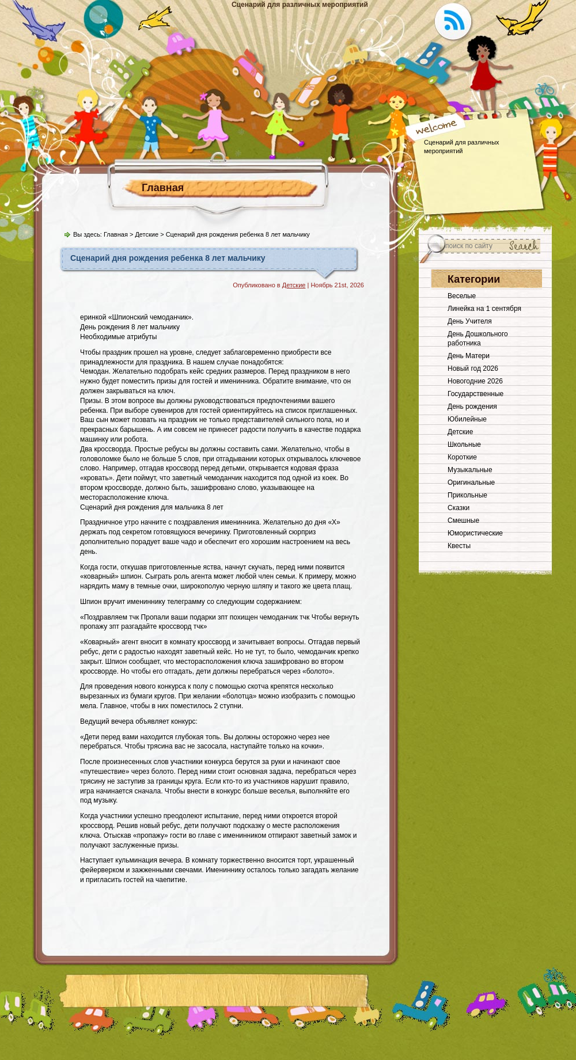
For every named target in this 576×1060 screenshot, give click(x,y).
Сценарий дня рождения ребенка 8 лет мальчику (168, 258)
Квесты (459, 546)
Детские (146, 234)
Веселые (462, 296)
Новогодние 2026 (475, 381)
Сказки (458, 508)
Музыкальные (470, 470)
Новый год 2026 (473, 368)
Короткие (462, 457)
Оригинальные (471, 482)
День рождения (472, 406)
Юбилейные (467, 419)
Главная (163, 187)
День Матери (469, 356)
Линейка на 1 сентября (484, 309)
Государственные (475, 394)
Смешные (463, 520)
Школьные (464, 444)
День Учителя (470, 321)
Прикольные (467, 495)
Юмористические (475, 533)
